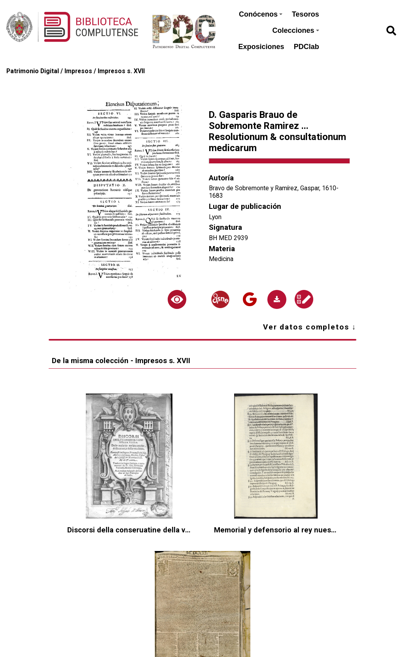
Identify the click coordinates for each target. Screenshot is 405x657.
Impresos (78, 71)
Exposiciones (261, 47)
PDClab (306, 47)
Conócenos (260, 14)
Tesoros (305, 14)
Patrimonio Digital (32, 71)
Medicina (221, 259)
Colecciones (296, 30)
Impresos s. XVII (121, 71)
